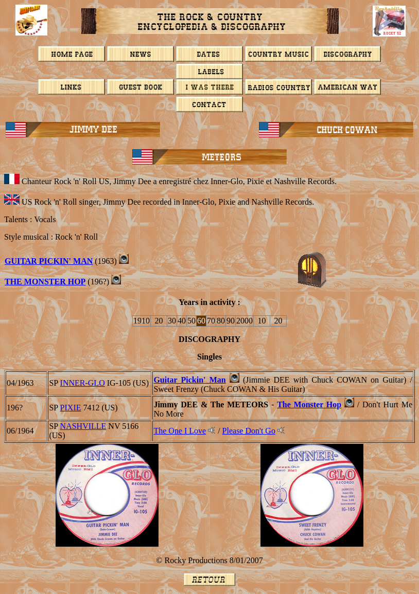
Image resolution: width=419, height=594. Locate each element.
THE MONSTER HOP (45, 281)
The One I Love (179, 430)
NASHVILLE (83, 426)
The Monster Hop (309, 404)
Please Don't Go (248, 430)
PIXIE (70, 407)
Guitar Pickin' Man (189, 379)
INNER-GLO (82, 383)
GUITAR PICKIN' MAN (49, 261)
